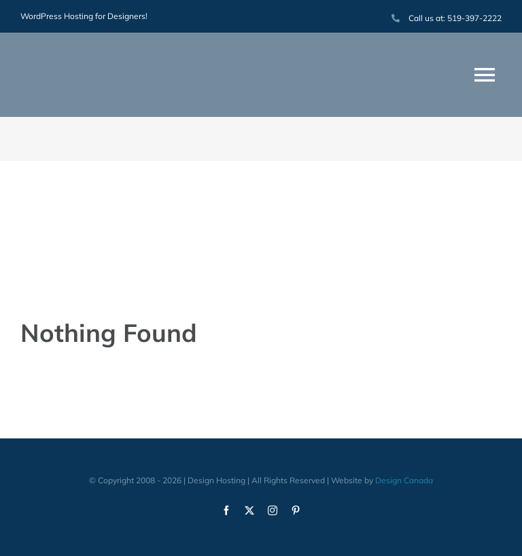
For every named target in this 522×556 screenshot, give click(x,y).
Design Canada (404, 480)
